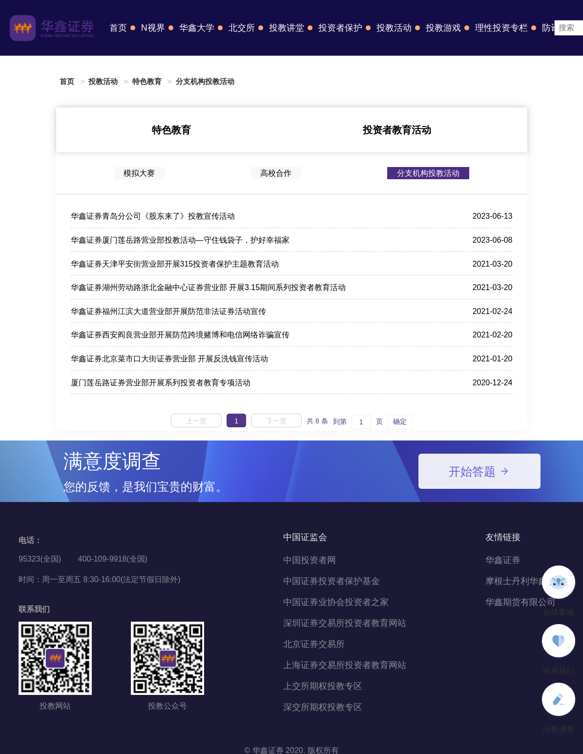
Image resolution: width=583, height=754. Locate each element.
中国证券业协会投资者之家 (336, 602)
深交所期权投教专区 (322, 707)
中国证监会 (305, 537)
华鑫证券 (503, 560)
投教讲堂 (286, 28)
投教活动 (394, 28)
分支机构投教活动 (205, 81)
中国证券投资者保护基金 (331, 581)
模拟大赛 (139, 173)
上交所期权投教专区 (322, 686)
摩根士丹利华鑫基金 (524, 581)
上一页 (196, 421)
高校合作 (276, 173)
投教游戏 (443, 28)
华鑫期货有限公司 (520, 602)
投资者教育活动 (397, 130)
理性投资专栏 (501, 28)
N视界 (153, 28)
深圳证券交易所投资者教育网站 (344, 623)
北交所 (242, 28)
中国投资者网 (309, 560)
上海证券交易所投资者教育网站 (344, 665)
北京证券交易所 (314, 644)
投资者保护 (340, 28)
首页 (118, 28)
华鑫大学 (196, 28)
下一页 (276, 421)
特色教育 (147, 81)
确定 (400, 421)
